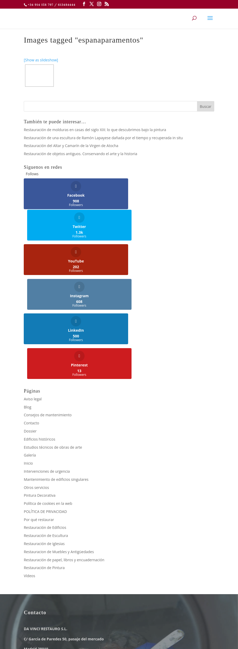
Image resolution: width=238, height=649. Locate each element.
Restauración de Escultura (46, 434)
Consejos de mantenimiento (48, 314)
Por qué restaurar (39, 419)
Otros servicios (36, 386)
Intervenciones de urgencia (47, 370)
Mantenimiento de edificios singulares (56, 378)
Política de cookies (137, 629)
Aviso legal (32, 298)
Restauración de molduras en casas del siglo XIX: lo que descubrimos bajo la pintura (95, 129)
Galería (30, 354)
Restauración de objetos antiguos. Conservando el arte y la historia (80, 153)
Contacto (31, 322)
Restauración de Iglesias (44, 443)
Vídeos (29, 475)
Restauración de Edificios (45, 427)
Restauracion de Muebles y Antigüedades (59, 451)
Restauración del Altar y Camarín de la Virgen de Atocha (71, 145)
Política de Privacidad (93, 629)
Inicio (28, 362)
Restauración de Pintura (44, 467)
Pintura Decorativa (39, 395)
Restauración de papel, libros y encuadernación (64, 459)
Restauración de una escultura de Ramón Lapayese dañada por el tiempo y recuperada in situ (103, 137)
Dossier (30, 330)
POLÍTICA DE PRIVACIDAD (45, 410)
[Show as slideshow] (41, 59)
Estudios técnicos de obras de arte (53, 346)
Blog (27, 306)
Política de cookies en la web (48, 402)
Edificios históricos (39, 338)
